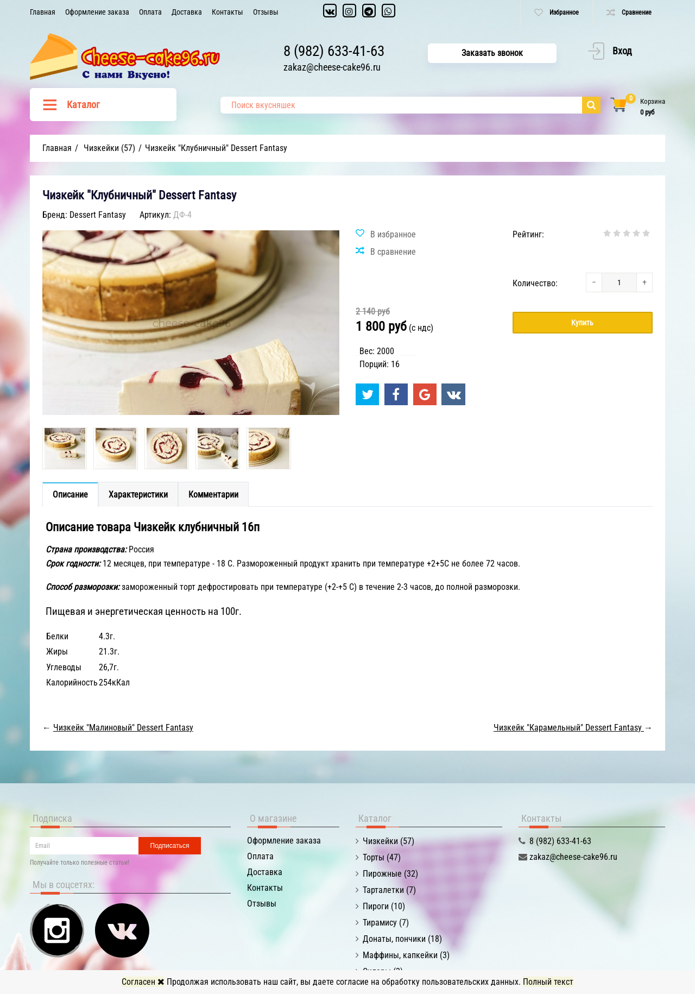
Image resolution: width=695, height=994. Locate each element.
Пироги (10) (384, 906)
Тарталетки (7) (389, 890)
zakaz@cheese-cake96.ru (332, 67)
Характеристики (138, 494)
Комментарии (213, 494)
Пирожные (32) (390, 874)
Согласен (143, 982)
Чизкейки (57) (388, 841)
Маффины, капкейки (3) (406, 955)
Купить (582, 322)
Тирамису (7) (386, 922)
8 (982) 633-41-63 (333, 51)
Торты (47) (382, 857)
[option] (64, 448)
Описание (70, 494)
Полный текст (548, 982)
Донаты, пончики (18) (402, 939)
